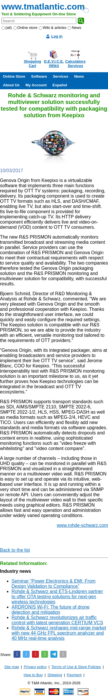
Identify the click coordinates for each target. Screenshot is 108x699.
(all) (6, 27)
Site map (11, 667)
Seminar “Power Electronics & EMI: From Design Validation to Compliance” (54, 584)
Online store (25, 27)
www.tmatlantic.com (43, 6)
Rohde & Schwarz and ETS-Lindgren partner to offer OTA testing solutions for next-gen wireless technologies (57, 596)
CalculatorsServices (75, 63)
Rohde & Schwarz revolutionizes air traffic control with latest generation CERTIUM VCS (57, 620)
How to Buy (33, 675)
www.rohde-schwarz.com (82, 525)
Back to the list (15, 550)
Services (60, 76)
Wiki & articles (53, 27)
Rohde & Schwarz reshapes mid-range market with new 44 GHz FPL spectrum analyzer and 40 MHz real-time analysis (59, 633)
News (74, 27)
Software (39, 76)
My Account (36, 85)
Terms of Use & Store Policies (76, 667)
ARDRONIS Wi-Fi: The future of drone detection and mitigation (51, 610)
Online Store (14, 76)
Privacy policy (35, 667)
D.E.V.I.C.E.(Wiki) (54, 63)
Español (59, 85)
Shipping (55, 675)
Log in (56, 36)
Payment (74, 675)
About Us (11, 85)
